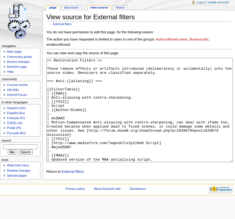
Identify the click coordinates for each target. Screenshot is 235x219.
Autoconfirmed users (171, 39)
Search (6, 140)
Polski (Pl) (14, 127)
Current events (17, 84)
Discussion (71, 7)
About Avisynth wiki (107, 209)
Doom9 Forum (17, 94)
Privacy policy (75, 209)
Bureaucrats (199, 39)
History (120, 7)
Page (53, 7)
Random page (17, 66)
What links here (18, 165)
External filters (62, 24)
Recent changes (18, 61)
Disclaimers (138, 209)
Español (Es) (16, 113)
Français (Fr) (16, 118)
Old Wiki (13, 89)
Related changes (19, 170)
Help (10, 71)
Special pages (17, 175)
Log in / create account (213, 2)
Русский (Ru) (16, 133)
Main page (14, 51)
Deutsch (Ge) (16, 108)
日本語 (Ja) (14, 123)
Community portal (19, 56)
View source (99, 7)
